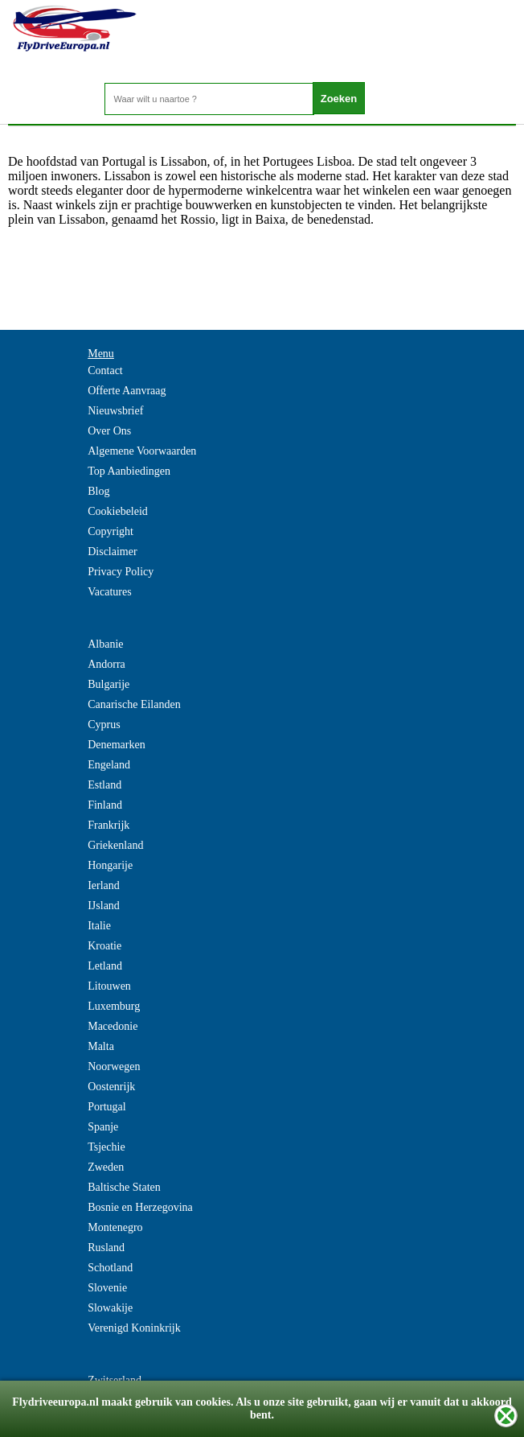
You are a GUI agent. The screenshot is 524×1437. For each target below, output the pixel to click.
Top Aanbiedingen (129, 471)
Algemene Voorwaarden (142, 451)
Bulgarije (108, 684)
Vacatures (109, 592)
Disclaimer (112, 552)
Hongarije (110, 865)
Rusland (106, 1247)
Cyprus (104, 724)
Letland (105, 966)
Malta (101, 1046)
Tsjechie (106, 1147)
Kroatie (104, 946)
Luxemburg (114, 1006)
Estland (104, 785)
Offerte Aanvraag (127, 391)
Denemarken (116, 745)
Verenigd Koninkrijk (134, 1328)
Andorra (106, 664)
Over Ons (109, 431)
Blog (98, 491)
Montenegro (115, 1227)
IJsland (104, 906)
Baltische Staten (124, 1187)
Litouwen (109, 986)
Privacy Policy (121, 572)
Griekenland (115, 845)
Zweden (106, 1167)
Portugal (106, 1107)
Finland (105, 805)
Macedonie (112, 1026)
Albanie (105, 644)
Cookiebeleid (118, 511)
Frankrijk (108, 825)
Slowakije (110, 1308)
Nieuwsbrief (115, 411)
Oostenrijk (111, 1087)
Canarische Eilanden (134, 704)
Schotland (110, 1268)
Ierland (104, 885)
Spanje (103, 1127)
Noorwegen (114, 1066)
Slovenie (107, 1288)
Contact (105, 370)
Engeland (109, 765)
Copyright (110, 531)
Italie (99, 926)
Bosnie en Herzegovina (140, 1207)
